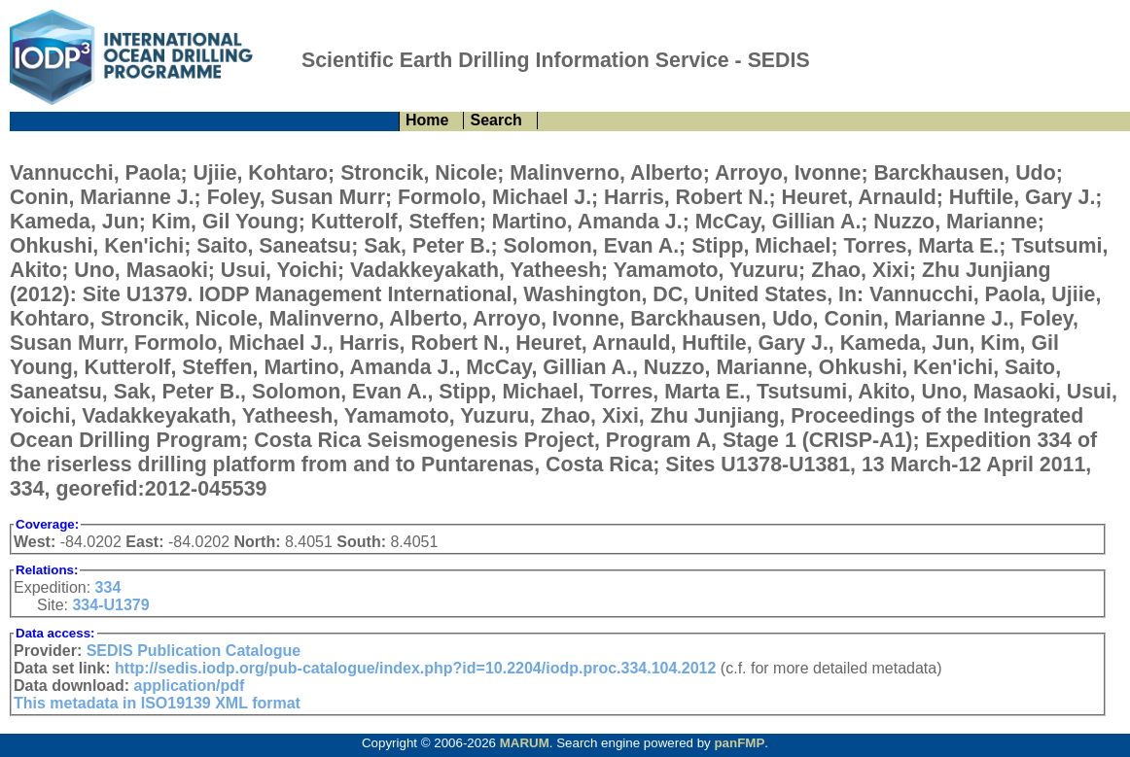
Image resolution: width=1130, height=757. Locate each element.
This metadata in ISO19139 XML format (157, 703)
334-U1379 (110, 605)
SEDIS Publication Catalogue (193, 650)
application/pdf (189, 685)
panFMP (739, 743)
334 (108, 587)
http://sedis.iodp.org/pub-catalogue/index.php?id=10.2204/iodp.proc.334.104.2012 (415, 668)
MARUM (524, 743)
